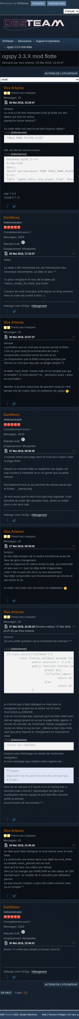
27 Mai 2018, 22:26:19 (22, 626)
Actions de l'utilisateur (61, 73)
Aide (44, 1014)
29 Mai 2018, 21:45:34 (22, 845)
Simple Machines (28, 1014)
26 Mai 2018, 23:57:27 (22, 337)
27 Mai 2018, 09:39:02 (22, 546)
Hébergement (39, 305)
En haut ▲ (73, 1014)
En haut (6, 992)
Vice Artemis (14, 88)
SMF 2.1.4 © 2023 (9, 1014)
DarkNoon (12, 217)
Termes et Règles (57, 1014)
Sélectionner (19, 132)
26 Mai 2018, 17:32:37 (22, 253)
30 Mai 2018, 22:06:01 (22, 943)
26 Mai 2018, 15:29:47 (22, 102)
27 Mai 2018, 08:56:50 (22, 450)
